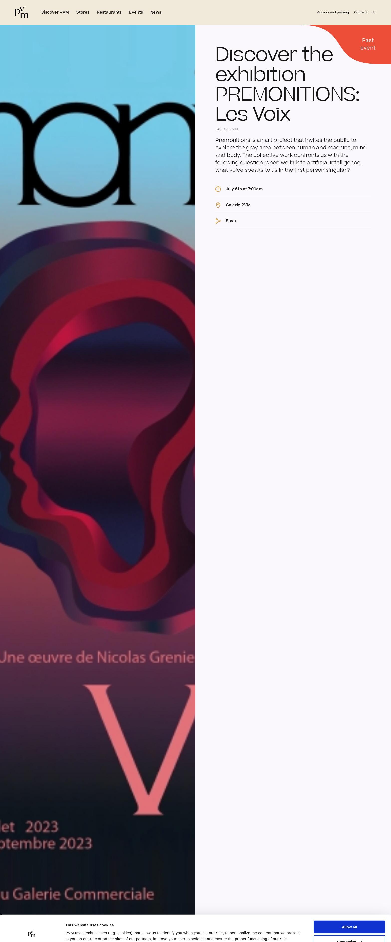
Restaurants (109, 12)
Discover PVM (55, 12)
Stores (83, 12)
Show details (77, 926)
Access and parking (333, 12)
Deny (349, 930)
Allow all (349, 900)
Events (136, 12)
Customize (349, 915)
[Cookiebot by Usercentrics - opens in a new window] (32, 932)
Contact (361, 12)
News (155, 12)
